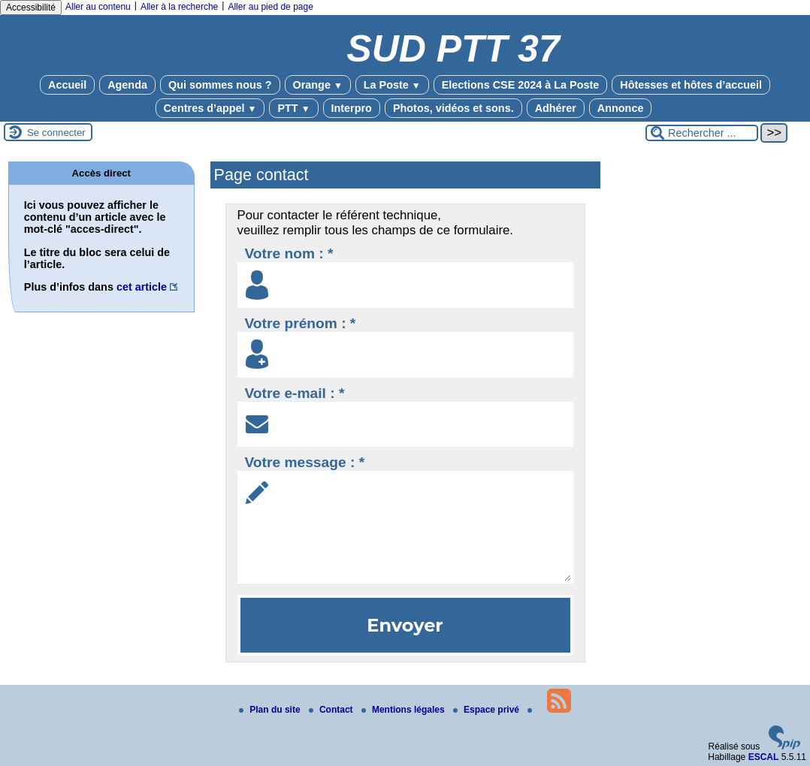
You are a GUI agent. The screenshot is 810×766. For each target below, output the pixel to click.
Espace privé (487, 709)
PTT (293, 108)
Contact (332, 709)
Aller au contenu (98, 7)
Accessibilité (31, 7)
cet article (141, 287)
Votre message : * (305, 462)
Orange (318, 85)
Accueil (67, 85)
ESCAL (763, 757)
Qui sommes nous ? (220, 85)
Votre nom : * (289, 253)
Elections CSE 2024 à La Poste (521, 85)
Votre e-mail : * (295, 393)
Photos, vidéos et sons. (453, 108)
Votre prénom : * (300, 323)
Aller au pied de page (270, 7)
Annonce (620, 108)
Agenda (127, 85)
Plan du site (271, 709)
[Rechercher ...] (701, 133)
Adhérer (555, 108)
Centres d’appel (210, 108)
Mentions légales (404, 709)
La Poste (392, 85)
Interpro (351, 108)
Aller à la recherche (179, 7)
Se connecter (56, 132)
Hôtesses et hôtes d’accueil (691, 85)
